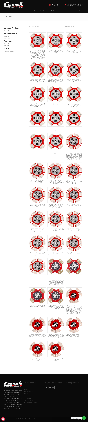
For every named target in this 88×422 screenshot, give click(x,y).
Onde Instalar (54, 11)
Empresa (10, 11)
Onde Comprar (44, 11)
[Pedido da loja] (74, 26)
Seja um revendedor (66, 11)
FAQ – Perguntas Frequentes (31, 402)
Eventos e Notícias (27, 11)
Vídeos (36, 11)
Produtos (17, 11)
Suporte (75, 11)
